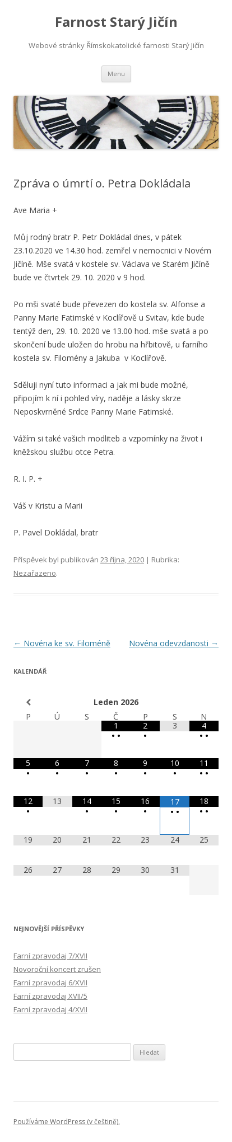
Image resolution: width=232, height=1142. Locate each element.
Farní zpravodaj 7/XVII (50, 956)
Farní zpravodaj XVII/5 (50, 996)
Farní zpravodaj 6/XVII (50, 982)
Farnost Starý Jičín (116, 22)
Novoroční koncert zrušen (57, 969)
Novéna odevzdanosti (174, 643)
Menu (116, 73)
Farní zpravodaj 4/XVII (50, 1009)
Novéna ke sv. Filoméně (61, 643)
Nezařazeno (34, 573)
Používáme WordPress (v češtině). (66, 1121)
